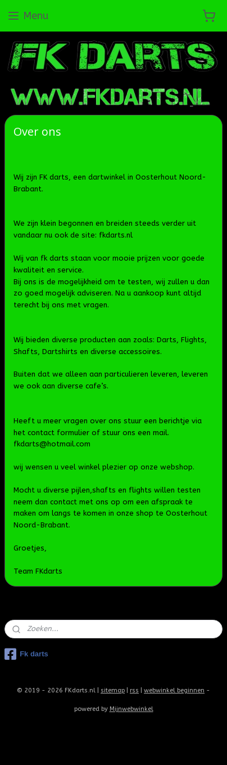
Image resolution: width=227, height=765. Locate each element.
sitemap (113, 690)
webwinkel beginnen (174, 690)
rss (134, 690)
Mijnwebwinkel (131, 709)
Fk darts (26, 654)
